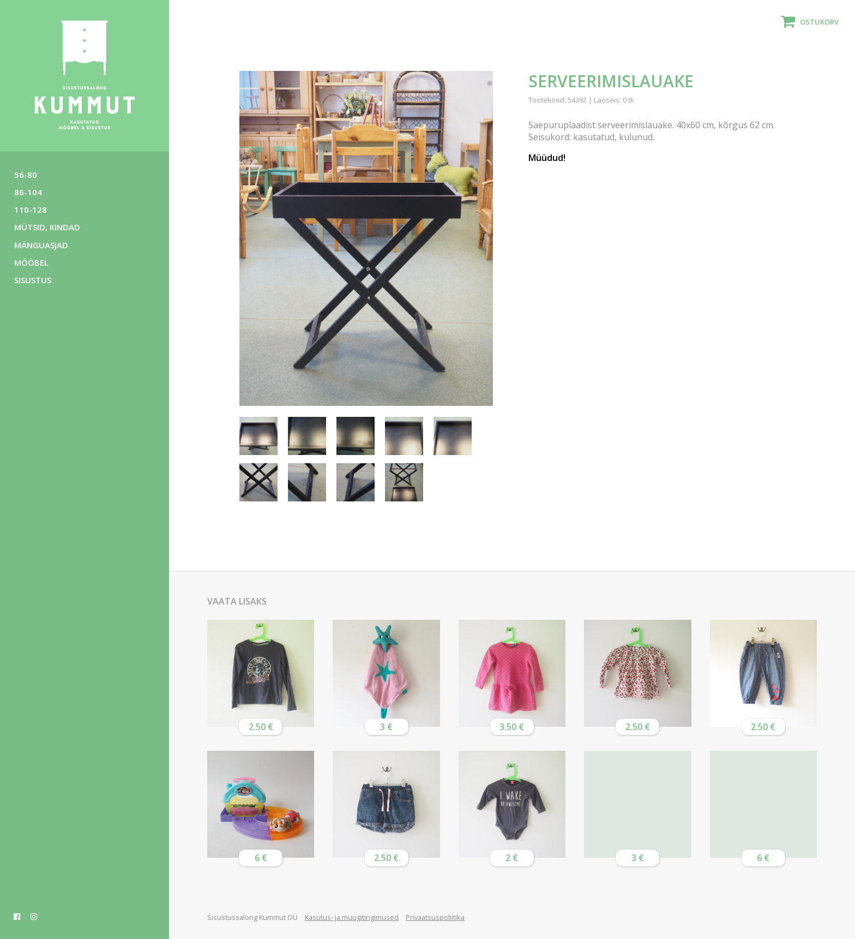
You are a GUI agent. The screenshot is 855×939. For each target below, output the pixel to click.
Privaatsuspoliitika (435, 917)
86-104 (28, 192)
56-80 (25, 174)
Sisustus (32, 279)
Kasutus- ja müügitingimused (352, 917)
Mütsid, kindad (47, 227)
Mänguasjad (41, 245)
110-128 (30, 209)
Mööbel (31, 262)
